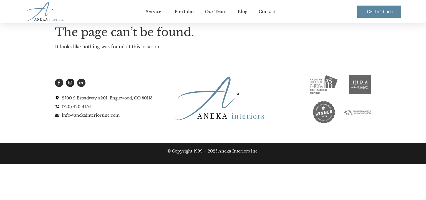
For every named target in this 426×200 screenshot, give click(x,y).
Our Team (215, 11)
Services (154, 11)
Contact (267, 11)
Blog (243, 11)
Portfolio (184, 11)
